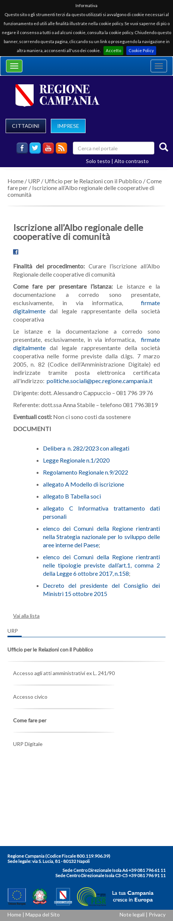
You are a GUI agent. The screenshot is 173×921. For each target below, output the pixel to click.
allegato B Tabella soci (72, 496)
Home (15, 180)
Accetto (113, 50)
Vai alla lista (26, 616)
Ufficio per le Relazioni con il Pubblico (93, 180)
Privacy (157, 914)
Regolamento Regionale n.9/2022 (85, 472)
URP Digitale (28, 744)
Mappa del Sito (42, 914)
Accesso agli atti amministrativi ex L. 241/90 (64, 673)
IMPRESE (68, 126)
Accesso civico (30, 696)
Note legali (132, 914)
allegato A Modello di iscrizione (83, 484)
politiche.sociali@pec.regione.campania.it (99, 380)
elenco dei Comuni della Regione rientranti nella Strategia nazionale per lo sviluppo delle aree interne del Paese (101, 536)
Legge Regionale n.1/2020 (76, 460)
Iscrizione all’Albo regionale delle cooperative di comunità (80, 191)
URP (34, 180)
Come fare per (29, 720)
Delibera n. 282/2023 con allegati (86, 448)
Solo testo (98, 161)
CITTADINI (26, 126)
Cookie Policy (141, 50)
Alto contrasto (131, 161)
